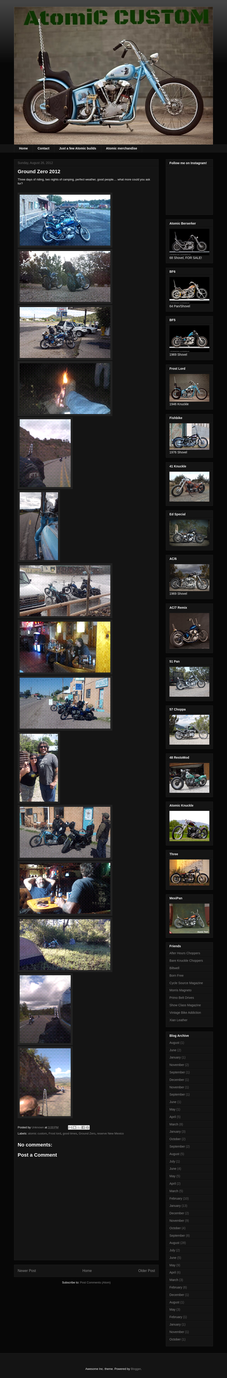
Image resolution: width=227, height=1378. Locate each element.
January (175, 1057)
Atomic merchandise (121, 148)
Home (23, 148)
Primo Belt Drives (181, 997)
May (172, 1109)
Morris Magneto (180, 990)
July (172, 1161)
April (172, 1117)
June (172, 1050)
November (176, 1065)
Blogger (136, 1369)
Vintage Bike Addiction (185, 1012)
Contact (43, 148)
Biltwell (174, 968)
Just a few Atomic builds (77, 148)
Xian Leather (178, 1020)
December (176, 1080)
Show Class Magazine (185, 1005)
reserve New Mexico (110, 1133)
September (177, 1072)
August (174, 1042)
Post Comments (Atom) (95, 1282)
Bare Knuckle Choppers (186, 960)
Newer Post (27, 1271)
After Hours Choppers (184, 953)
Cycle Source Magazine (186, 983)
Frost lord (55, 1133)
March (173, 1124)
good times (70, 1133)
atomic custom (37, 1133)
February (175, 1198)
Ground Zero (87, 1133)
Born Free (176, 975)
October (175, 1139)
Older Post (146, 1271)
